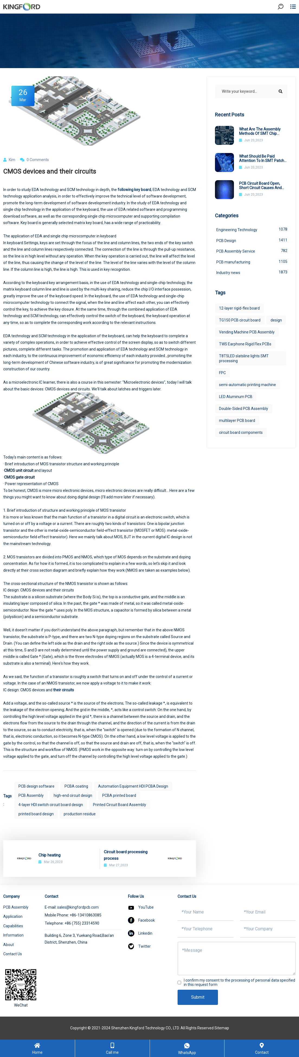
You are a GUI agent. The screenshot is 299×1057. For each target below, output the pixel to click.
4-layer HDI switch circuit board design (50, 805)
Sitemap (221, 1028)
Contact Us (12, 954)
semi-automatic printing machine (247, 385)
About (8, 945)
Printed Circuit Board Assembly (119, 805)
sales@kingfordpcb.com (78, 907)
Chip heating (49, 855)
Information (13, 935)
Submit (197, 997)
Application (12, 916)
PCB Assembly (31, 795)
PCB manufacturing (251, 261)
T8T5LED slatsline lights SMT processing (244, 358)
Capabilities (13, 926)
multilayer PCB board (237, 420)
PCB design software (36, 786)
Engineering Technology (251, 229)
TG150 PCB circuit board (240, 320)
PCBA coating (76, 786)
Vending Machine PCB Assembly (247, 332)
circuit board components (241, 432)
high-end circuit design (73, 795)
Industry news (251, 272)
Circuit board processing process (125, 855)
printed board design (36, 814)
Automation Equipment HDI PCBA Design (133, 786)
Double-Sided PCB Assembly (243, 408)
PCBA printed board (119, 795)
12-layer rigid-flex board (239, 308)
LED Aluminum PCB (235, 396)
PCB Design (251, 240)
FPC (222, 373)
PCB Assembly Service (251, 250)
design (276, 320)
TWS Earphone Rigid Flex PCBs (245, 344)
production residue (80, 814)
